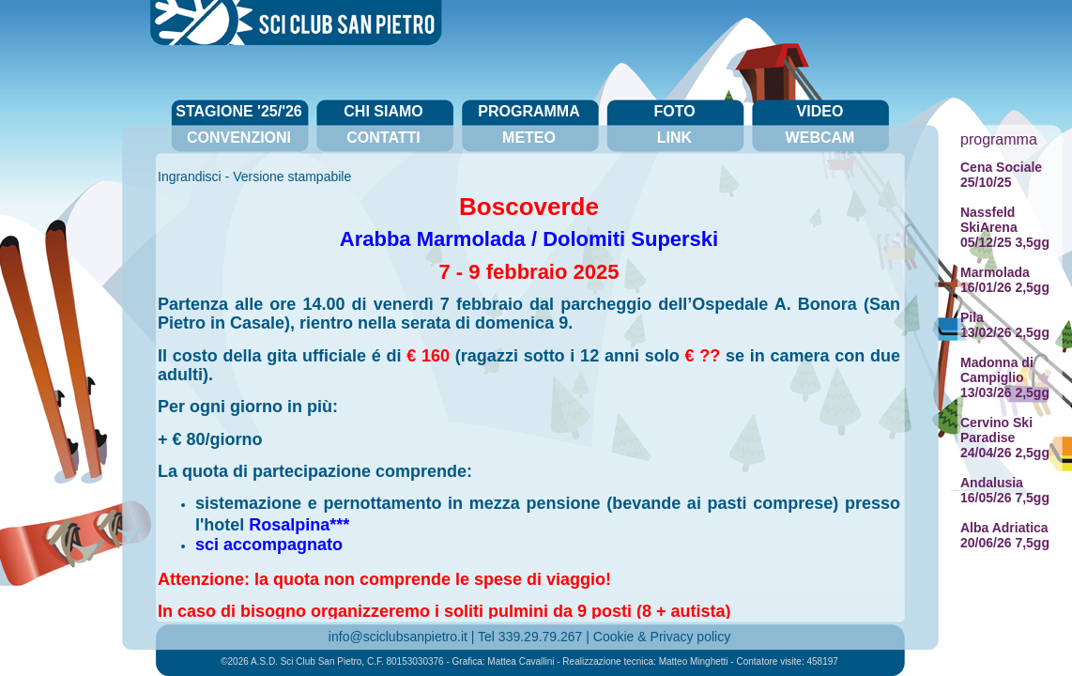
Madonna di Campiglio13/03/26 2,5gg (1004, 377)
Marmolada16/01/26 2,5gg (1004, 280)
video (820, 111)
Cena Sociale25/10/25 (1001, 175)
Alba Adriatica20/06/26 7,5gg (1004, 535)
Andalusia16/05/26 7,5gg (1004, 490)
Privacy (672, 636)
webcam (820, 138)
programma (528, 111)
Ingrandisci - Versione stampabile (254, 176)
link (674, 138)
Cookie (614, 636)
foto (674, 111)
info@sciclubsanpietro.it (398, 636)
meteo (529, 138)
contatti (383, 138)
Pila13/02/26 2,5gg (1004, 325)
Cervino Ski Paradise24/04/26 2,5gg (1004, 437)
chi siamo (383, 111)
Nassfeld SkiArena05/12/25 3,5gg (1004, 227)
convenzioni (239, 138)
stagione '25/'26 (238, 111)
